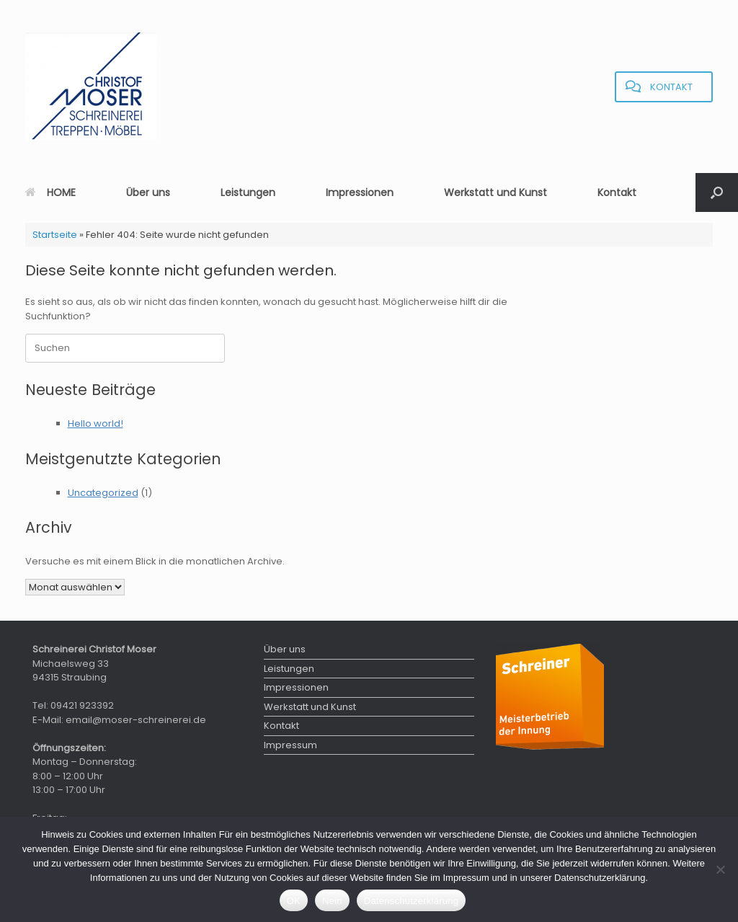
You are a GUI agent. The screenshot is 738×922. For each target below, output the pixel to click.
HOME (50, 192)
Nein (332, 900)
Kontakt (616, 192)
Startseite (54, 234)
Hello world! (95, 423)
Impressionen (360, 192)
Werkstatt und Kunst (495, 192)
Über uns (148, 192)
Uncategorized (103, 493)
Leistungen (248, 192)
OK (294, 900)
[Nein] (720, 869)
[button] (716, 192)
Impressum (290, 745)
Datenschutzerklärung (411, 900)
